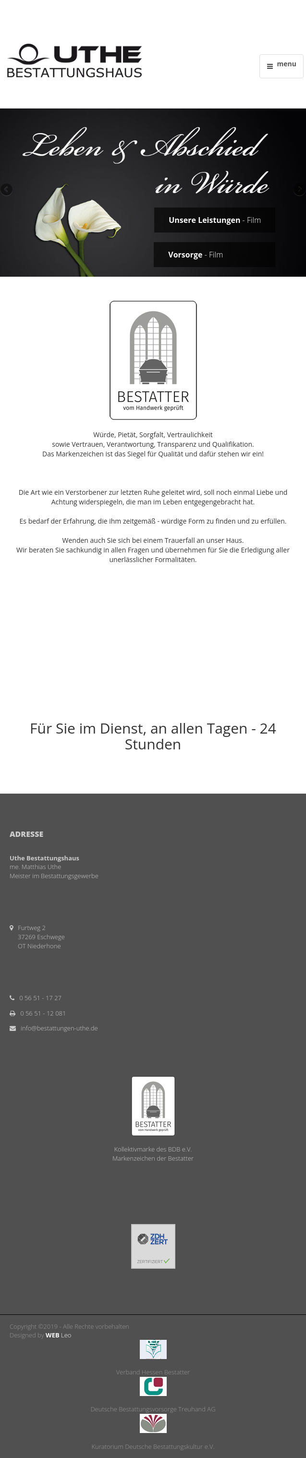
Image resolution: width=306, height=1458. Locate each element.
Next (299, 190)
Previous (7, 190)
